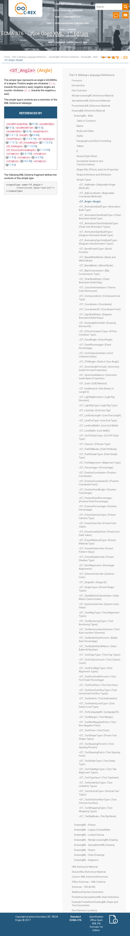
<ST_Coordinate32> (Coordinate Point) (100, 309)
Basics (80, 126)
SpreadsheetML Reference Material (91, 100)
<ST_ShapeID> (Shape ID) (93, 582)
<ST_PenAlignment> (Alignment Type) (100, 462)
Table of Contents (86, 120)
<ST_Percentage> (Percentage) (96, 467)
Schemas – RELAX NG (83, 887)
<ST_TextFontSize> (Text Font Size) (98, 685)
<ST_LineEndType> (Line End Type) (98, 420)
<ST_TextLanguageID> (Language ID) (99, 712)
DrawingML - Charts (84, 850)
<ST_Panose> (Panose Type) (94, 444)
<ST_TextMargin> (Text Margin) (96, 717)
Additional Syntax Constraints (87, 892)
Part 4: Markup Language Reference (67, 36)
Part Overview (79, 90)
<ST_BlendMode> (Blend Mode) (96, 265)
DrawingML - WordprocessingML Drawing (96, 840)
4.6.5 (10, 127)
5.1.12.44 (44, 149)
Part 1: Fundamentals (67, 17)
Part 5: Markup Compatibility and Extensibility (67, 44)
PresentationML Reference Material (91, 105)
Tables (80, 146)
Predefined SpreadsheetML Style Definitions (95, 897)
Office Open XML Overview (67, 10)
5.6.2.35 (38, 157)
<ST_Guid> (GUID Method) (93, 383)
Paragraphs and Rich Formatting (94, 141)
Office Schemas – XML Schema (88, 881)
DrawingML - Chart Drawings (89, 855)
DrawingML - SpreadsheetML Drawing (94, 845)
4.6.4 (34, 123)
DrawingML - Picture (85, 824)
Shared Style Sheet (87, 156)
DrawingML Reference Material (64, 57)
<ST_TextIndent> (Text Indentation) (98, 698)
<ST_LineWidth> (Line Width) (94, 430)
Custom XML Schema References (90, 876)
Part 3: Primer (68, 29)
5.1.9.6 (11, 157)
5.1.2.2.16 (30, 138)
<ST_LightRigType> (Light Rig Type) (98, 405)
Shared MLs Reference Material (89, 872)
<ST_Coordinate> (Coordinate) (95, 304)
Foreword (77, 80)
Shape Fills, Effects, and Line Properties (97, 169)
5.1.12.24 (31, 146)
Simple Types (84, 179)
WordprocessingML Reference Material (92, 95)
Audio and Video (85, 131)
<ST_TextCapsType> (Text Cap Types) (99, 654)
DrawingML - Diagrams (86, 860)
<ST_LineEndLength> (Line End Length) (100, 415)
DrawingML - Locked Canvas (89, 834)
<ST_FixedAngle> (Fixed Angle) (95, 339)
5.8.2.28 (27, 160)
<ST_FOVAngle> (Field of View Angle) (99, 361)
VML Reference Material (85, 866)
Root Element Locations (84, 910)
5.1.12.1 (12, 142)
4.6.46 (35, 134)
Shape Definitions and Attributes (94, 174)
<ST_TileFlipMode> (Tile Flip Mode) (97, 816)
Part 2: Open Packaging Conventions (68, 23)
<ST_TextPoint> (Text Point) (94, 730)
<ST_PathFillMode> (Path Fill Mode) (98, 449)
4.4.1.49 (27, 153)
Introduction (67, 4)
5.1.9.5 (11, 164)
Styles (80, 136)
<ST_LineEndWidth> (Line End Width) (98, 425)
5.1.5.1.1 (12, 134)
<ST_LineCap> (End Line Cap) (95, 410)
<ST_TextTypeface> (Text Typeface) (99, 777)
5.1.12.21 (46, 142)
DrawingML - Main (89, 57)
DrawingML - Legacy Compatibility (92, 829)
